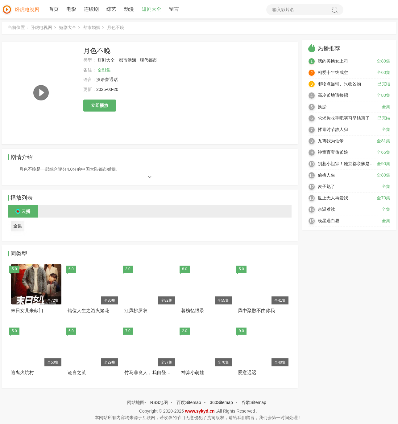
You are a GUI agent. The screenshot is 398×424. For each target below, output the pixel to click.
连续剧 (91, 9)
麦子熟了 (326, 186)
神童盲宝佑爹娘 (333, 152)
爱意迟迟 (247, 372)
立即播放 (99, 105)
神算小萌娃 (192, 372)
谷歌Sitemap (254, 402)
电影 (71, 9)
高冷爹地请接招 (333, 95)
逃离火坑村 (22, 372)
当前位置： (18, 27)
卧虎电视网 (41, 27)
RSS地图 (159, 402)
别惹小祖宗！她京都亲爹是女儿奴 (350, 163)
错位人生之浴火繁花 (88, 310)
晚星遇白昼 (328, 220)
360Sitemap (221, 402)
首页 (54, 9)
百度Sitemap (188, 402)
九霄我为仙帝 (331, 140)
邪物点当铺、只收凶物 (339, 83)
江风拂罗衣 (135, 310)
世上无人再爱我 (333, 197)
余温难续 (326, 209)
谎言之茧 (77, 372)
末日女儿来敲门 (27, 310)
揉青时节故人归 (333, 129)
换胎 (322, 106)
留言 (174, 9)
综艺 (111, 9)
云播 (26, 211)
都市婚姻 (91, 27)
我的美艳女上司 (333, 61)
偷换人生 (326, 175)
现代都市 (148, 60)
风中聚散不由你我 (256, 310)
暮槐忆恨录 (192, 310)
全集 (17, 225)
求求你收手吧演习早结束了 (344, 118)
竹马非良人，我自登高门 (149, 372)
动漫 (129, 9)
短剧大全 (151, 9)
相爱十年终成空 (333, 72)
